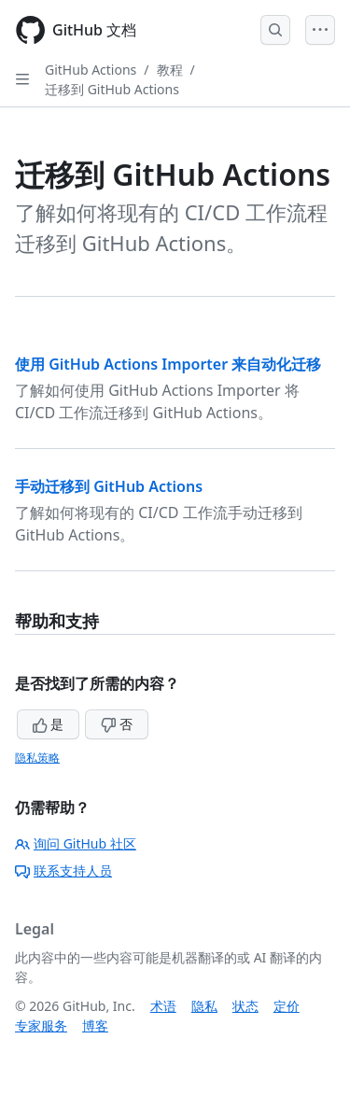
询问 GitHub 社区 (75, 843)
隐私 (204, 1006)
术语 (163, 1006)
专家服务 (41, 1025)
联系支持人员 (63, 870)
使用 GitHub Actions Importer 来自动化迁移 (168, 364)
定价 (286, 1006)
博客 (95, 1025)
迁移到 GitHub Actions (112, 89)
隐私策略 (37, 757)
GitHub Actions (90, 69)
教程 (170, 69)
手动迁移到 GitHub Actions (109, 486)
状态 (245, 1006)
